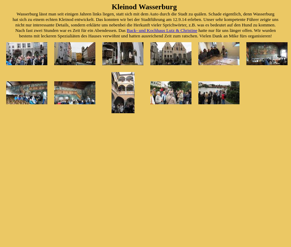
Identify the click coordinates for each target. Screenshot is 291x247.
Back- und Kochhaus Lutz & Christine (162, 30)
